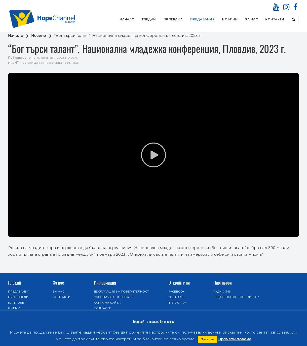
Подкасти (103, 308)
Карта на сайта (107, 302)
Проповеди (18, 297)
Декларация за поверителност (121, 291)
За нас (251, 19)
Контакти (274, 19)
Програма (173, 19)
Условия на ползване (113, 297)
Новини (230, 19)
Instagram (177, 302)
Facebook (176, 291)
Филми (14, 308)
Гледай (149, 19)
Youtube (175, 297)
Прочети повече (234, 339)
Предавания (202, 19)
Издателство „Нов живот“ (236, 297)
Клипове (16, 302)
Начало (127, 19)
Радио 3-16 (222, 291)
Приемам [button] (207, 339)
